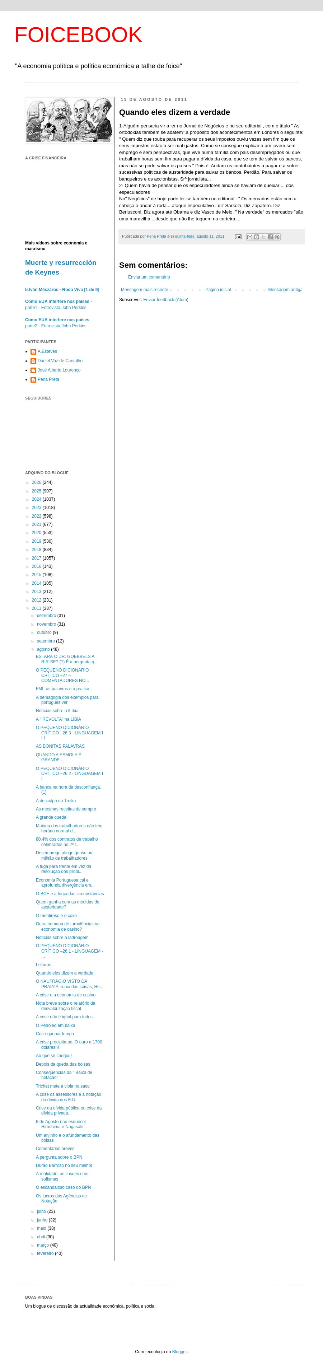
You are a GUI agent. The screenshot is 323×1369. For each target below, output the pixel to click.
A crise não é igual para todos (64, 1016)
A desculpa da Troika (56, 800)
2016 (37, 566)
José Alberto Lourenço (59, 370)
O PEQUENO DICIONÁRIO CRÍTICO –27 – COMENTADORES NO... (62, 675)
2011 (37, 608)
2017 (37, 558)
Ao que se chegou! (54, 1055)
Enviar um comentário (149, 277)
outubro (45, 632)
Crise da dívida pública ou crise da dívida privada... (69, 1111)
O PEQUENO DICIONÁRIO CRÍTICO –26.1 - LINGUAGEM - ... (69, 951)
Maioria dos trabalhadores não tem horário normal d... (69, 828)
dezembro (47, 615)
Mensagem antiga (285, 289)
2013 (37, 591)
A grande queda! (51, 817)
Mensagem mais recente (144, 289)
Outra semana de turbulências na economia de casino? (67, 926)
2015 (37, 574)
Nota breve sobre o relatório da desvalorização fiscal (65, 1006)
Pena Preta (48, 379)
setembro (46, 641)
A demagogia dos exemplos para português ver (67, 700)
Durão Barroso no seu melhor (64, 1165)
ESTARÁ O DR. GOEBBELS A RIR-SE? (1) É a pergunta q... (67, 659)
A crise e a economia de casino (65, 994)
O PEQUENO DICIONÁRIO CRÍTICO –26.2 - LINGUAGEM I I (69, 773)
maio (42, 1228)
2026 (37, 482)
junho (43, 1220)
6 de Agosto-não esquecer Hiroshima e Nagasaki (61, 1124)
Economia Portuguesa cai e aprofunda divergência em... (65, 883)
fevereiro (46, 1253)
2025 (37, 491)
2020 (37, 532)
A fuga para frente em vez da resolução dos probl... (63, 869)
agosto (44, 649)
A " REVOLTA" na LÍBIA (58, 719)
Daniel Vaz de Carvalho (60, 360)
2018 (37, 549)
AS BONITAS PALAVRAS (60, 746)
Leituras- (44, 964)
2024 (37, 499)
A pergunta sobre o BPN (59, 1157)
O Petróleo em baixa (55, 1025)
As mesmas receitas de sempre (66, 809)
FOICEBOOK (78, 35)
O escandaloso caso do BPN (63, 1187)
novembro (47, 624)
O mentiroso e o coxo (56, 915)
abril (41, 1236)
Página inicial (218, 289)
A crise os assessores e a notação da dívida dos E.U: (68, 1097)
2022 (37, 516)
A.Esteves (47, 351)
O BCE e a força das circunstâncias (70, 893)
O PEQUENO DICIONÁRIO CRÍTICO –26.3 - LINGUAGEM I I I (69, 732)
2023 (37, 507)
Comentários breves (55, 1148)
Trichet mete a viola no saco (63, 1086)
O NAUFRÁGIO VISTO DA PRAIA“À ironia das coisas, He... (69, 984)
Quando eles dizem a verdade (64, 973)
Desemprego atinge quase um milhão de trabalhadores (65, 855)
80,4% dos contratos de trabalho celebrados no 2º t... (67, 842)
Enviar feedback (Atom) (165, 299)
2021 (37, 524)
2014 (37, 583)
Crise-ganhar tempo (55, 1033)
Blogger (179, 1351)
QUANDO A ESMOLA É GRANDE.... (58, 757)
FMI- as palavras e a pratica (62, 688)
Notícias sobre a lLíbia (57, 710)
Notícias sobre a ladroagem (62, 937)
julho (42, 1211)
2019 (37, 541)
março (43, 1245)
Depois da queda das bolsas (63, 1064)
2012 (37, 600)
